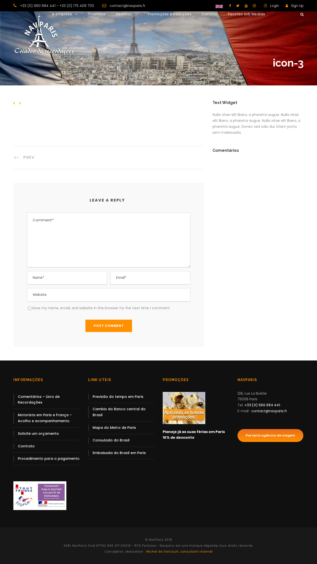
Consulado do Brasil (111, 440)
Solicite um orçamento (38, 433)
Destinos (124, 14)
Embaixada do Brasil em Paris (119, 452)
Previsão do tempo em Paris (118, 396)
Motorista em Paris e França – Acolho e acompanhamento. (45, 417)
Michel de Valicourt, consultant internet (179, 552)
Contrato (26, 446)
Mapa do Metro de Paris (114, 427)
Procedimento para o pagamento (48, 458)
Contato (209, 14)
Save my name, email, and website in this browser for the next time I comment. (101, 308)
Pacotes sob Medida (246, 14)
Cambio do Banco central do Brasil (119, 412)
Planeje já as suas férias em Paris (194, 431)
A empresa (62, 14)
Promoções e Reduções (169, 14)
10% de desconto (178, 437)
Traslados (97, 14)
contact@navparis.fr (127, 5)
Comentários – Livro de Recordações (39, 399)
